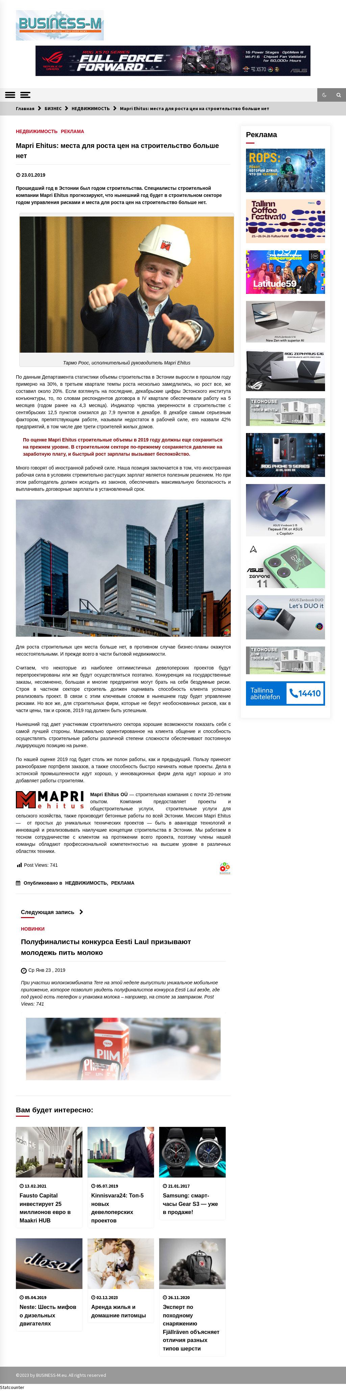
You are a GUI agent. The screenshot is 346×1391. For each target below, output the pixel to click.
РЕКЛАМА (72, 131)
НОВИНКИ (33, 929)
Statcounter (12, 1387)
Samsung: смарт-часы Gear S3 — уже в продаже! (190, 1203)
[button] (324, 95)
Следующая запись (52, 912)
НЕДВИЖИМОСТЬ (36, 131)
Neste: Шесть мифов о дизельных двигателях (48, 1315)
